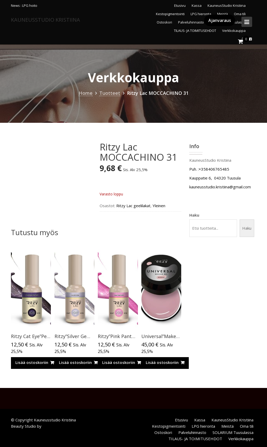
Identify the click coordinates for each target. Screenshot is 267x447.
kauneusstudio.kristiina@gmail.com (220, 186)
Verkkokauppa (240, 438)
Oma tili (246, 426)
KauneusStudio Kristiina (227, 5)
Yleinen (159, 205)
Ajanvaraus (219, 20)
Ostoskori (163, 432)
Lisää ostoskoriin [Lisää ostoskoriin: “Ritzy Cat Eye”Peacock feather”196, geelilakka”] (31, 362)
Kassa (197, 5)
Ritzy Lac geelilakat (133, 205)
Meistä (227, 426)
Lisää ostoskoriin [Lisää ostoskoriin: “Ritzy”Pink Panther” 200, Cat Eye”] (118, 362)
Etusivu (180, 5)
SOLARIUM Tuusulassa (233, 432)
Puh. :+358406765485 (209, 169)
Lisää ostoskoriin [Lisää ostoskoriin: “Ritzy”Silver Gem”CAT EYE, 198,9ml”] (75, 362)
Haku (194, 215)
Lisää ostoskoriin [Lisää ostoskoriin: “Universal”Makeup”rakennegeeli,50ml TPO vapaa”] (162, 362)
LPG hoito (29, 5)
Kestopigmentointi (168, 426)
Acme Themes (55, 426)
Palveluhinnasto (192, 432)
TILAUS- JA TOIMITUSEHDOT (195, 438)
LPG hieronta (203, 426)
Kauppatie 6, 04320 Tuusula (215, 178)
